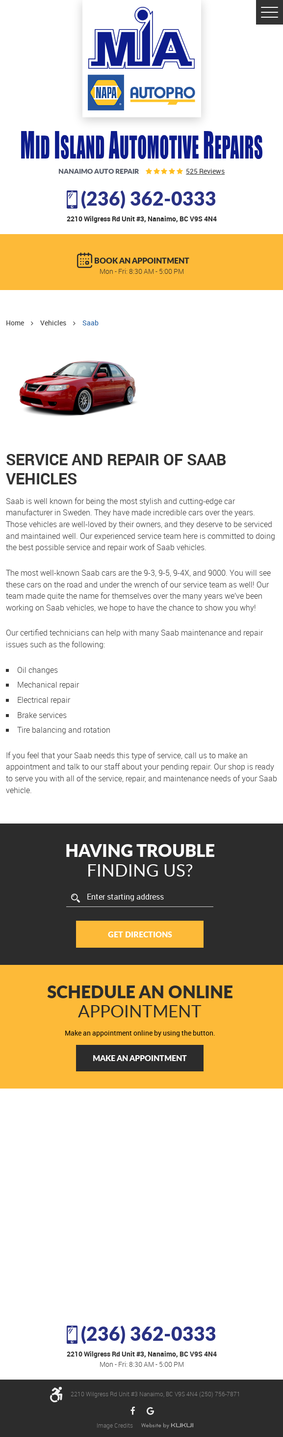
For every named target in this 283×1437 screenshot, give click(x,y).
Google (150, 1411)
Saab (90, 322)
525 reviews (205, 171)
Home (15, 322)
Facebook (133, 1411)
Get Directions (140, 934)
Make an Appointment (140, 1058)
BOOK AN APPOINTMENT (141, 260)
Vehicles (53, 322)
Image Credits (115, 1425)
